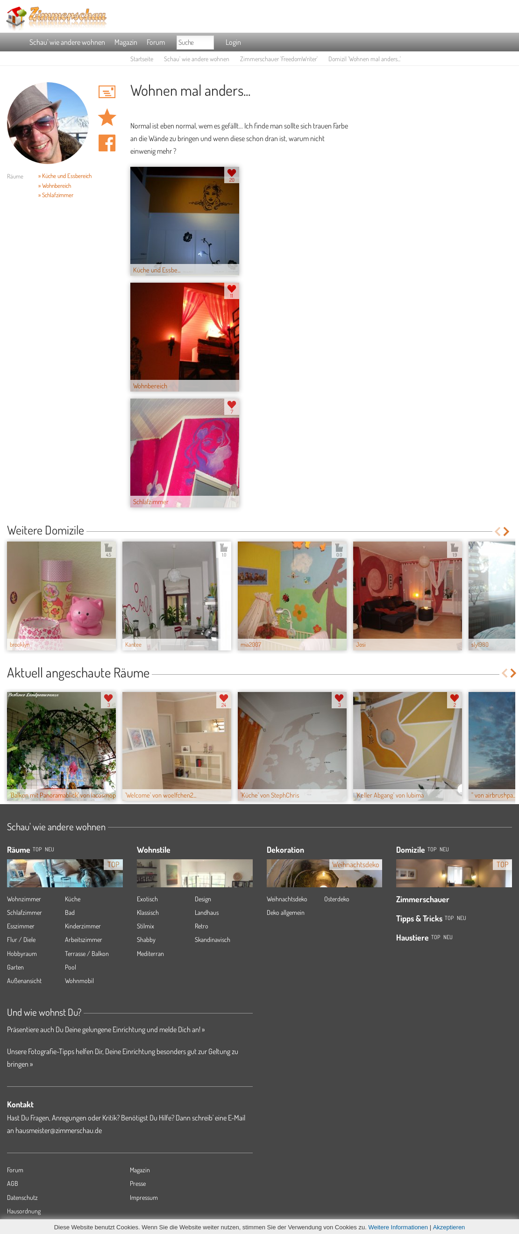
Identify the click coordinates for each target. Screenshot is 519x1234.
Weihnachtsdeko (287, 899)
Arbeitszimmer (83, 939)
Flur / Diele (21, 939)
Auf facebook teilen (107, 143)
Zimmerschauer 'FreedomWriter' (279, 59)
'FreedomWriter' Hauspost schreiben (107, 91)
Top (431, 849)
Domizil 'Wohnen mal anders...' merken (107, 117)
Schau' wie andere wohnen (67, 42)
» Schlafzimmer (55, 195)
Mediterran (150, 953)
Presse (138, 1183)
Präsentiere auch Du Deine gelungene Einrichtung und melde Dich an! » (106, 1029)
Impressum (144, 1197)
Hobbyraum (22, 953)
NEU (49, 849)
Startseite (141, 59)
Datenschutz (22, 1197)
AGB (12, 1183)
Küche (72, 899)
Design (203, 899)
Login (233, 42)
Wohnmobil (79, 980)
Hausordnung (24, 1211)
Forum (156, 42)
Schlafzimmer (24, 912)
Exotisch (147, 899)
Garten (15, 967)
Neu (444, 849)
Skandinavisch (212, 939)
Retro (201, 926)
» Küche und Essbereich (65, 175)
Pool (70, 967)
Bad (70, 912)
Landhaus (207, 912)
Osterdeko (336, 899)
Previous (497, 531)
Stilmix (145, 926)
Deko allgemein (286, 912)
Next (507, 531)
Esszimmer (21, 926)
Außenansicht (24, 980)
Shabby (146, 939)
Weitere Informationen (398, 1227)
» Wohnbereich (54, 185)
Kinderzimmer (83, 926)
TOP (37, 849)
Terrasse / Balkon (87, 953)
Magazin (125, 42)
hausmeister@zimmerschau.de (58, 1130)
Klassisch (148, 912)
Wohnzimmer (24, 899)
